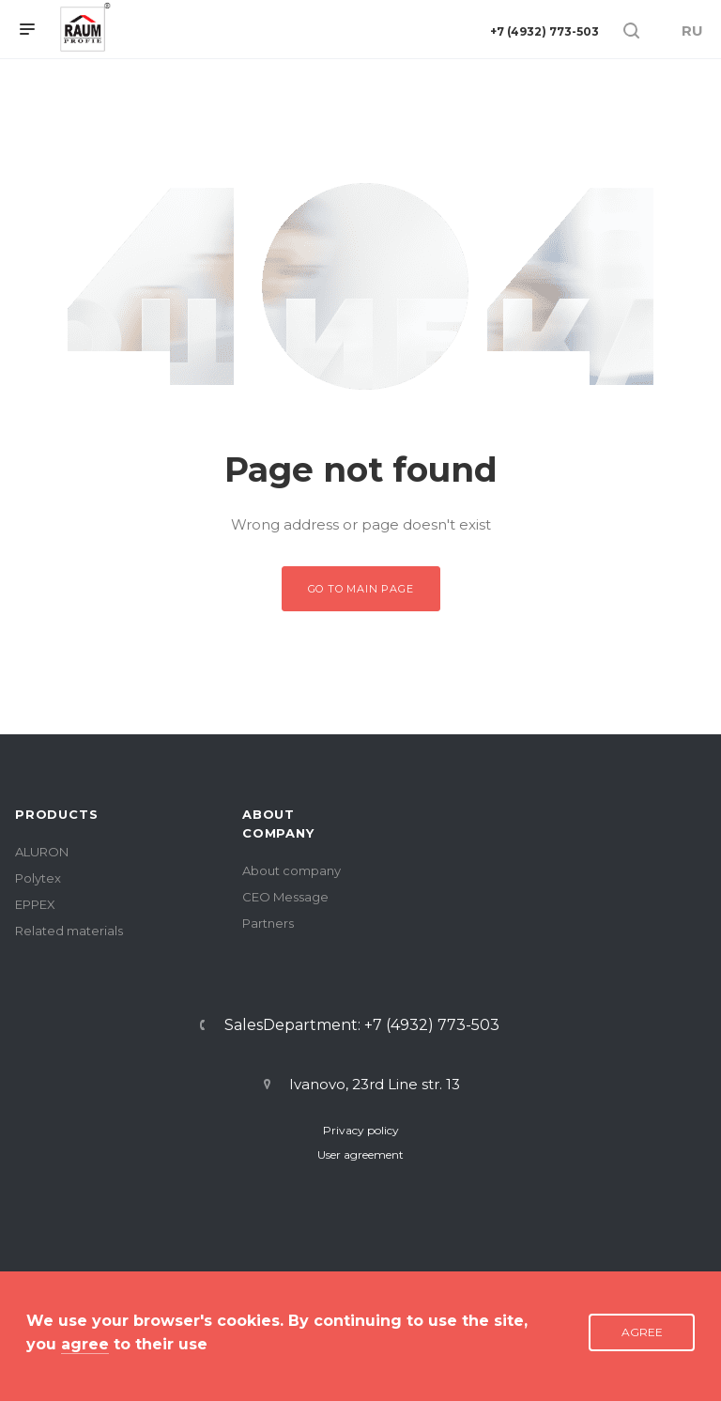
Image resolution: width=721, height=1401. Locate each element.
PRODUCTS (56, 814)
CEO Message (285, 896)
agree (85, 1344)
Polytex (38, 877)
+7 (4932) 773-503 (544, 31)
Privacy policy (361, 1130)
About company (291, 870)
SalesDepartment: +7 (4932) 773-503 (361, 1025)
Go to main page (361, 588)
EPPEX (35, 904)
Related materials (69, 930)
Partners (268, 923)
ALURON (42, 851)
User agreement (360, 1154)
